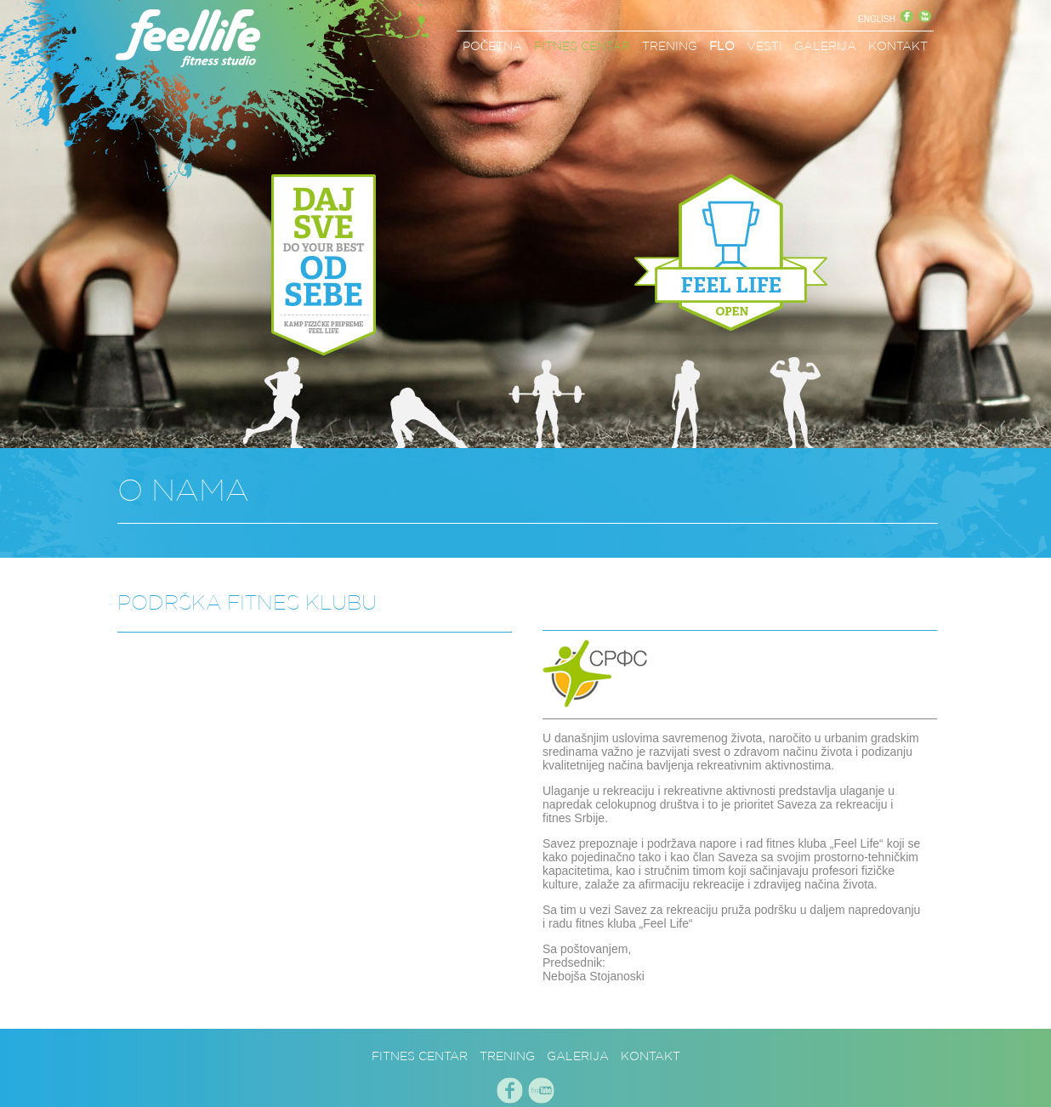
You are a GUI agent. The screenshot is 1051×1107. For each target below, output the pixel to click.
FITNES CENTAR (582, 46)
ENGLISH (876, 19)
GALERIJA (825, 46)
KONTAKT (898, 46)
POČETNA (492, 46)
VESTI (764, 46)
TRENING (669, 46)
